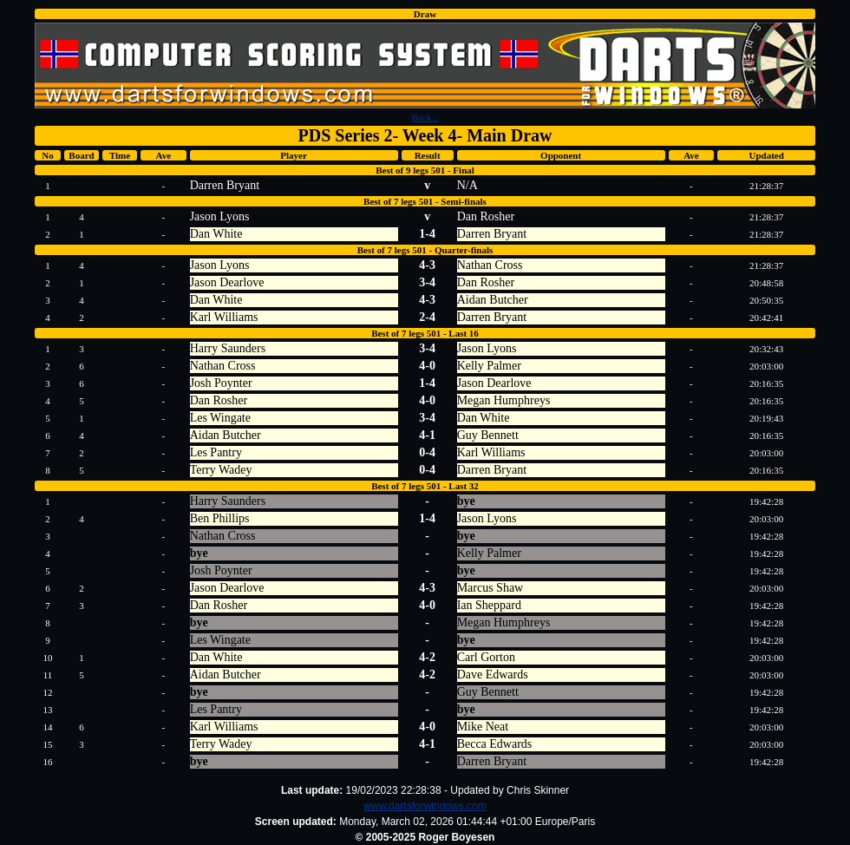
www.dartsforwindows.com (424, 806)
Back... (425, 117)
